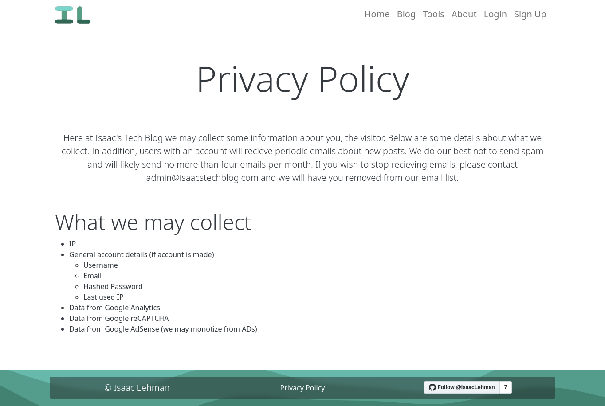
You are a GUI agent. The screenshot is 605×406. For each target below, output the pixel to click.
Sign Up (530, 14)
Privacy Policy (302, 387)
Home (377, 14)
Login (495, 14)
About (464, 14)
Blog (406, 14)
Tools (433, 14)
